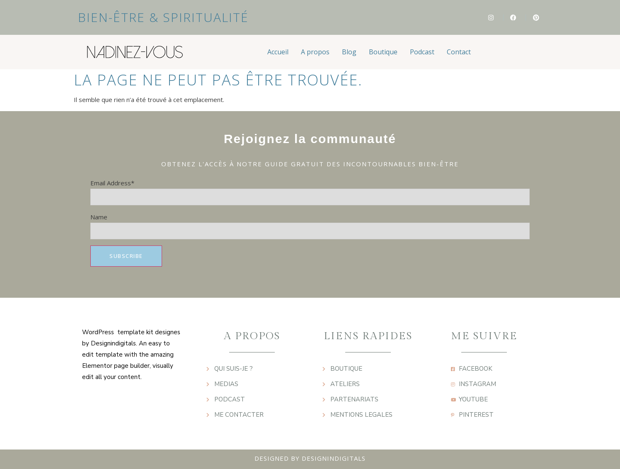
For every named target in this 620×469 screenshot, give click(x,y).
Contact (459, 51)
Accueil (277, 51)
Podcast (422, 51)
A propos (315, 51)
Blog (349, 51)
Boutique (383, 51)
